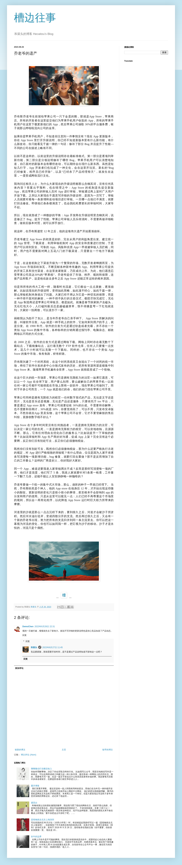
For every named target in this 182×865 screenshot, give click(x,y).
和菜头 (34, 647)
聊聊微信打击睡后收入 (41, 768)
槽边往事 (35, 18)
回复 (24, 635)
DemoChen (27, 626)
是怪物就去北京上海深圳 (42, 819)
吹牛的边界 (36, 836)
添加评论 (19, 668)
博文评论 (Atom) (28, 755)
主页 (64, 749)
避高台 (34, 802)
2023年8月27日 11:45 (52, 647)
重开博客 (35, 786)
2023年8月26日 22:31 (44, 626)
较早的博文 (107, 749)
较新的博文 (20, 749)
